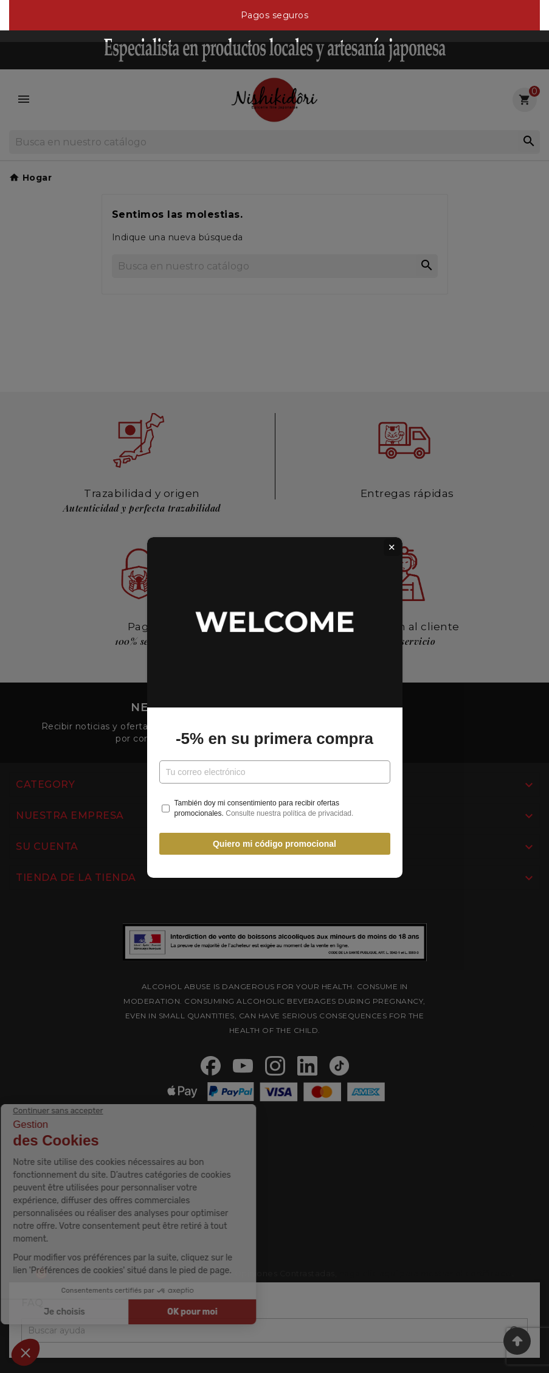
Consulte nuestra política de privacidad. (289, 792)
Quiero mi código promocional (274, 823)
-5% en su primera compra (274, 717)
